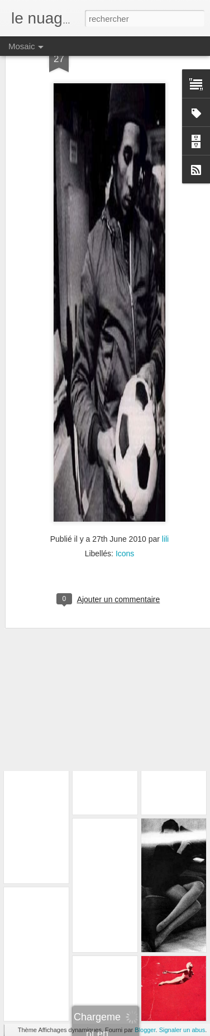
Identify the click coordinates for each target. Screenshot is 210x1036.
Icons (125, 526)
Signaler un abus (182, 1029)
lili (165, 511)
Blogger (145, 1029)
